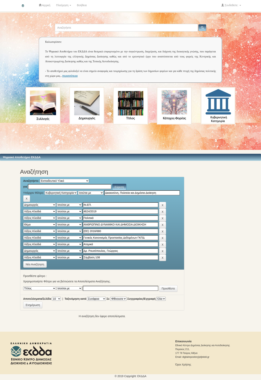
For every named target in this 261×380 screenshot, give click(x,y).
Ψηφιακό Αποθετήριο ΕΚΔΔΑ (21, 157)
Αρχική (44, 5)
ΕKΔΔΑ (141, 376)
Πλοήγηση (63, 5)
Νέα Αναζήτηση (35, 264)
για (25, 186)
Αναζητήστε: (31, 180)
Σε (108, 298)
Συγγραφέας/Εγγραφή (141, 298)
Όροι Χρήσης (183, 364)
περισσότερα (70, 75)
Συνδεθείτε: (231, 5)
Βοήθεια (82, 5)
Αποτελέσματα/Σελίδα (37, 298)
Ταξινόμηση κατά (75, 298)
